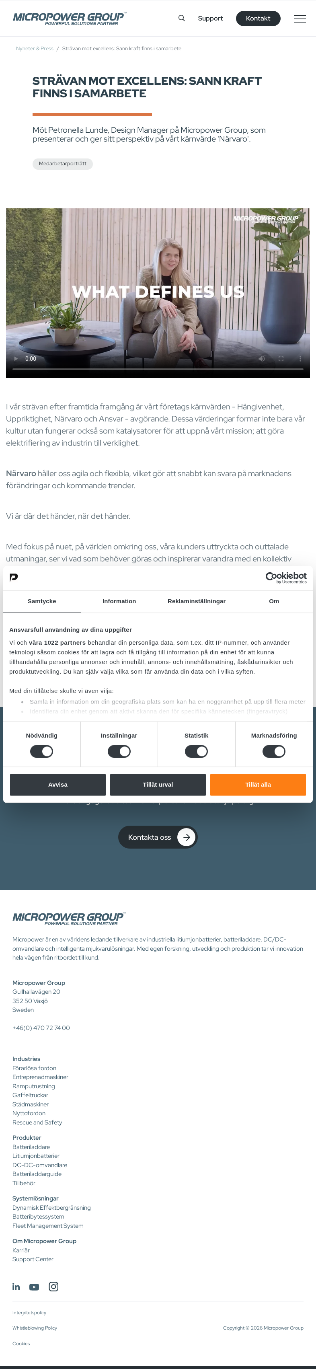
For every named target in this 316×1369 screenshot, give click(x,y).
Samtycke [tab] (42, 601)
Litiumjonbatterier (36, 1156)
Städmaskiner (30, 1104)
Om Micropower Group (44, 1241)
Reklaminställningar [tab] (197, 601)
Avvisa (58, 784)
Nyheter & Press (34, 48)
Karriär (21, 1250)
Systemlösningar (35, 1198)
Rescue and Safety (37, 1122)
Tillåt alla (258, 784)
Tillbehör (23, 1183)
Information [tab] (119, 601)
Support (210, 18)
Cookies (21, 1343)
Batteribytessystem (38, 1217)
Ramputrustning (33, 1086)
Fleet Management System (48, 1226)
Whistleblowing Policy (34, 1328)
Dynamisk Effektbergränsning (51, 1208)
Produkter (26, 1138)
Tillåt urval (158, 784)
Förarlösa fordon (34, 1068)
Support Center (32, 1259)
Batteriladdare (31, 1147)
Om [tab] (274, 601)
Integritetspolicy (29, 1312)
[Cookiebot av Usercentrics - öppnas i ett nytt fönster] (271, 578)
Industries (26, 1059)
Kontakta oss (161, 837)
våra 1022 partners (57, 642)
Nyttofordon (28, 1113)
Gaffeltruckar (30, 1095)
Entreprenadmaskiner (40, 1077)
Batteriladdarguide (37, 1174)
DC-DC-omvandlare (39, 1165)
